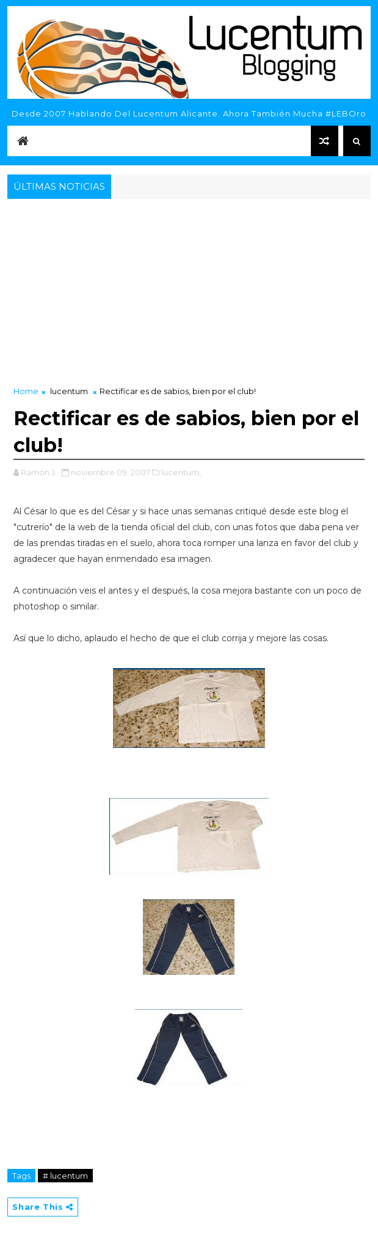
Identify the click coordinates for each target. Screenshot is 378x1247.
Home (25, 391)
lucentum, (181, 472)
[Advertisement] (188, 293)
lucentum (69, 391)
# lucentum (65, 1176)
